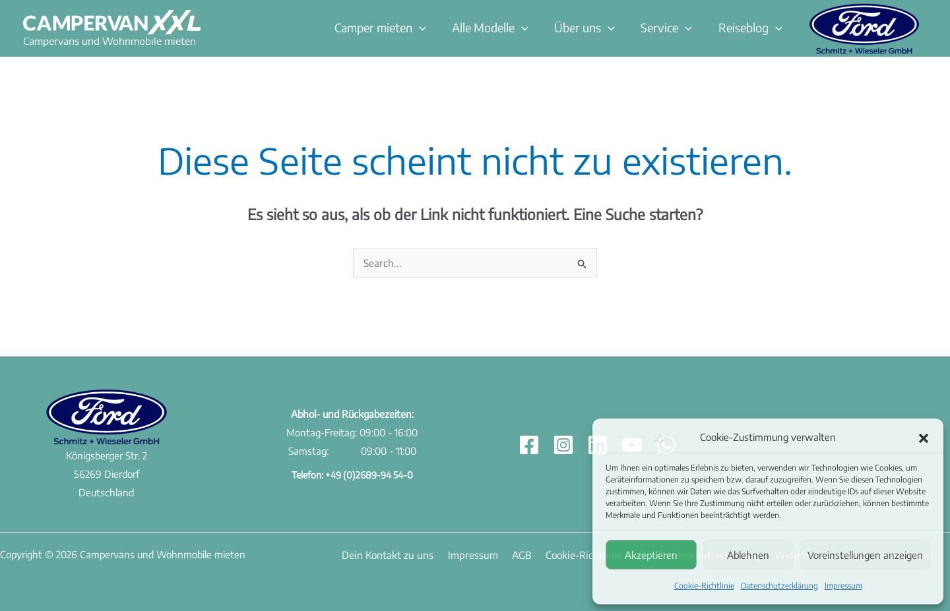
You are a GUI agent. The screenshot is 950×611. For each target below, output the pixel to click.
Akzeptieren (651, 555)
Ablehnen (748, 555)
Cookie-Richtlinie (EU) (573, 554)
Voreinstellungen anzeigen (865, 555)
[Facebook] (529, 444)
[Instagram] (563, 444)
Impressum (843, 586)
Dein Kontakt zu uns (383, 554)
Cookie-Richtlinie (704, 586)
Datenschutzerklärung (779, 586)
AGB (505, 554)
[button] (923, 437)
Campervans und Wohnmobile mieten (109, 41)
